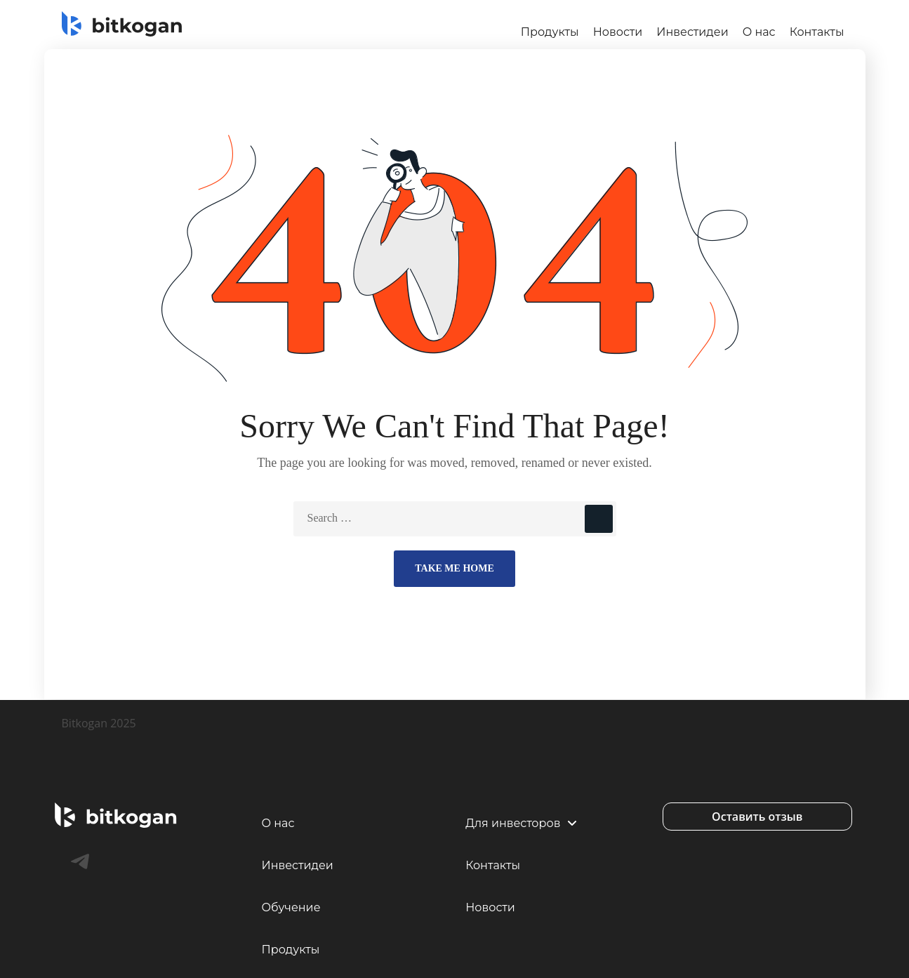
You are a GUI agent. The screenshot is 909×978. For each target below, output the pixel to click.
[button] (757, 816)
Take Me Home (454, 568)
